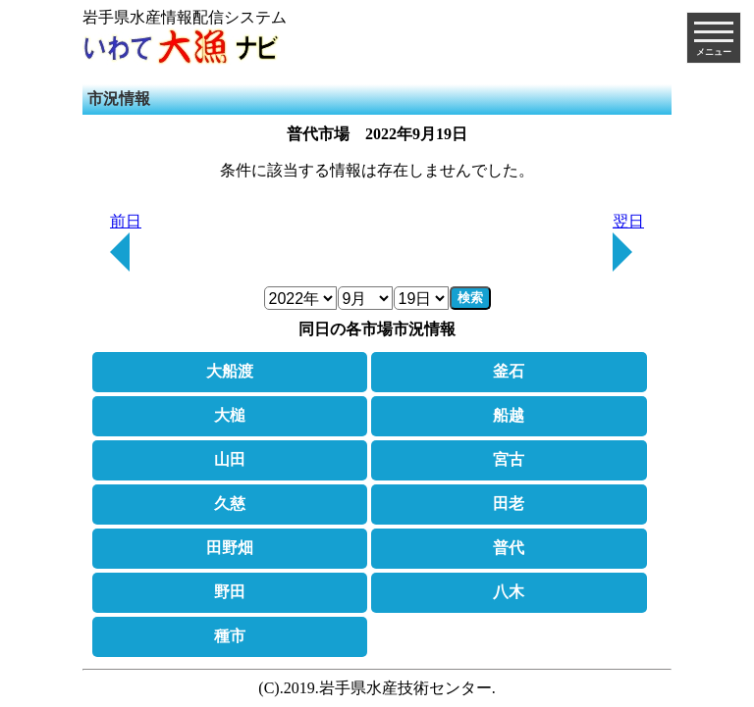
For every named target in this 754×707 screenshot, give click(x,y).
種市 (229, 636)
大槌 (229, 415)
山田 (229, 459)
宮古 (508, 459)
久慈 (229, 503)
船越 (508, 415)
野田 (229, 591)
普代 (508, 547)
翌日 (628, 242)
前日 (125, 242)
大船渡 (229, 371)
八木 (508, 591)
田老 (508, 503)
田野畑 (229, 547)
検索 (470, 297)
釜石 (508, 371)
